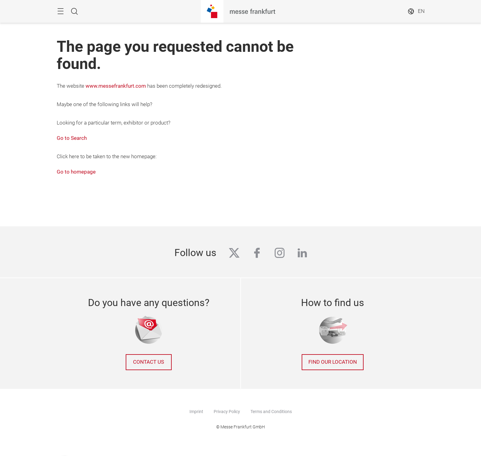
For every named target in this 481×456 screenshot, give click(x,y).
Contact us (148, 362)
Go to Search (72, 138)
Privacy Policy (227, 411)
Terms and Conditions (271, 411)
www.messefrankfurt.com (116, 86)
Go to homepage (76, 172)
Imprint (196, 411)
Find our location (332, 362)
